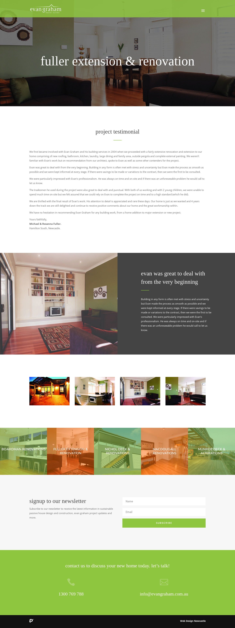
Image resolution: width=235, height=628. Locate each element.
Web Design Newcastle (193, 620)
